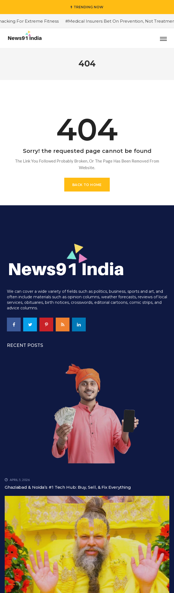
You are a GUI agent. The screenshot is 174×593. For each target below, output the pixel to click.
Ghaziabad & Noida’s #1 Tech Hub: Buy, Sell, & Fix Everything (68, 487)
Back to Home (87, 185)
